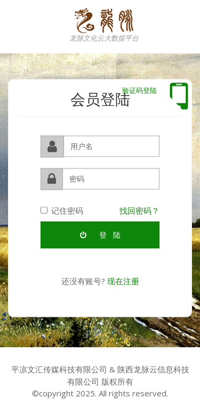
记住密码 (62, 209)
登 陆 (100, 234)
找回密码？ (139, 209)
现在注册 (123, 280)
